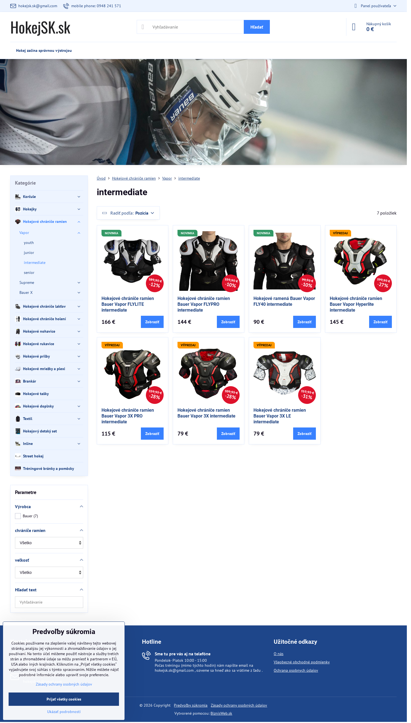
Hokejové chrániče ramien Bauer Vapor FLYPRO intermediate (203, 304)
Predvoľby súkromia (190, 705)
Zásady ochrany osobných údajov (239, 705)
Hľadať (256, 27)
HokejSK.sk (40, 26)
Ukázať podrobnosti (64, 711)
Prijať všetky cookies (64, 699)
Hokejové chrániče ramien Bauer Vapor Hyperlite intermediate (356, 304)
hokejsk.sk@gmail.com (174, 670)
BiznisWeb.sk (221, 713)
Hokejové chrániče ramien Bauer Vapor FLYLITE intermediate (128, 304)
